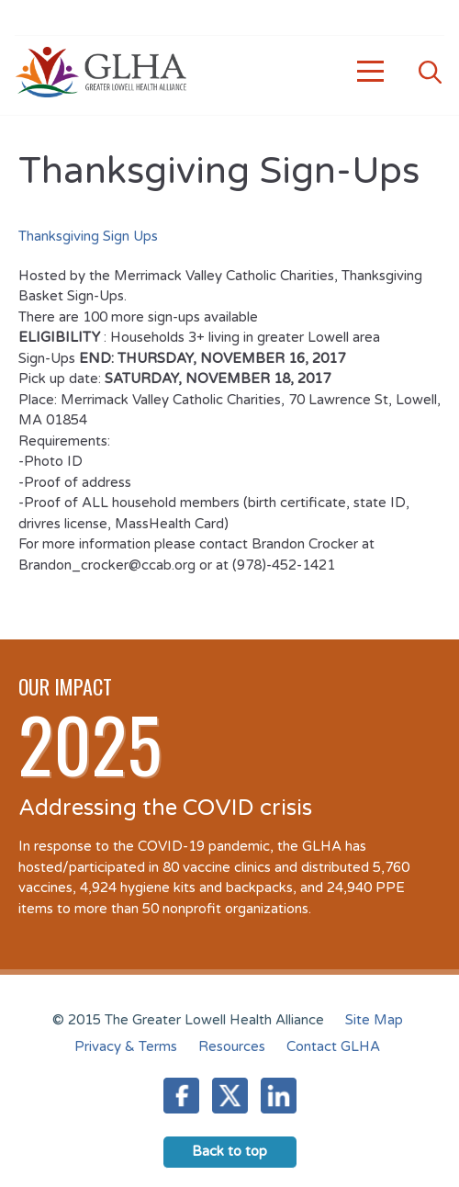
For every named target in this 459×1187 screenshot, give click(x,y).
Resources (231, 1046)
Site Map (374, 1020)
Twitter (230, 1096)
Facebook (181, 1096)
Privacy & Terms (125, 1046)
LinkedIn (279, 1096)
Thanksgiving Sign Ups (88, 236)
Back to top (229, 1151)
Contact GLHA (333, 1046)
